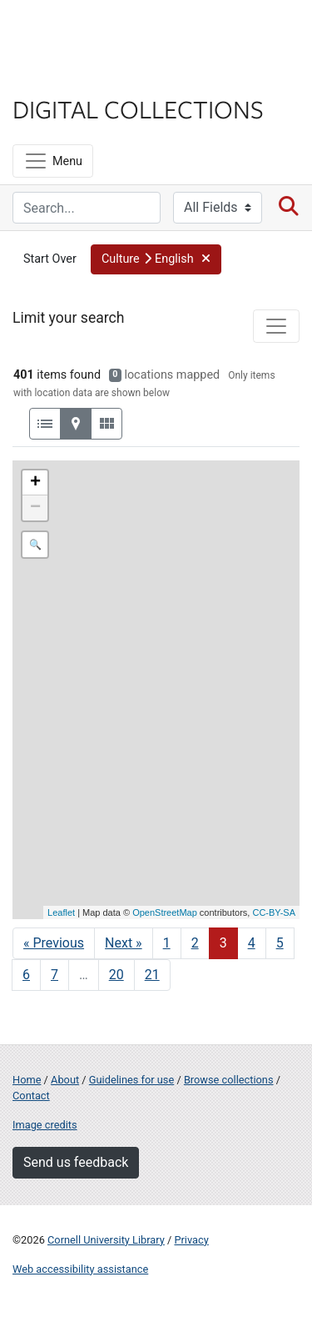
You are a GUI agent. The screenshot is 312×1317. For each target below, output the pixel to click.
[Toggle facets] (276, 326)
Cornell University (95, 32)
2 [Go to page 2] (195, 943)
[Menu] (52, 161)
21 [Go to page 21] (152, 975)
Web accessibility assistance (80, 1269)
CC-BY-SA (273, 912)
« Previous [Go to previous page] (53, 943)
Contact (31, 1095)
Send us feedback (75, 1162)
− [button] (35, 507)
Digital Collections (138, 108)
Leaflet (61, 912)
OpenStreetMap (164, 912)
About (65, 1079)
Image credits (44, 1124)
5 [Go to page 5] (280, 943)
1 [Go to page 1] (167, 943)
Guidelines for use (131, 1079)
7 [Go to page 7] (54, 975)
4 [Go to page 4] (251, 943)
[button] (156, 259)
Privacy (191, 1240)
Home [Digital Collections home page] (26, 1079)
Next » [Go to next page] (123, 943)
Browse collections (229, 1079)
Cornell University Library (106, 1240)
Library (62, 76)
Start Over (50, 259)
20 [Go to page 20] (116, 975)
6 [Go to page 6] (26, 975)
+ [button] (35, 482)
